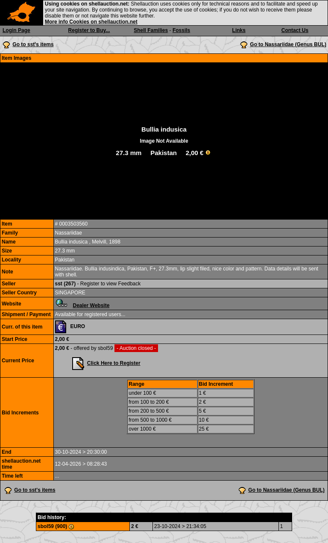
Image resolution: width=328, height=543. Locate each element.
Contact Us (294, 30)
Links (239, 30)
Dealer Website (91, 305)
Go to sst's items (32, 44)
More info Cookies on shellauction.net (91, 22)
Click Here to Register (114, 363)
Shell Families (151, 30)
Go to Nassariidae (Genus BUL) (288, 44)
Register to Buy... (89, 30)
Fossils (181, 30)
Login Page (16, 30)
